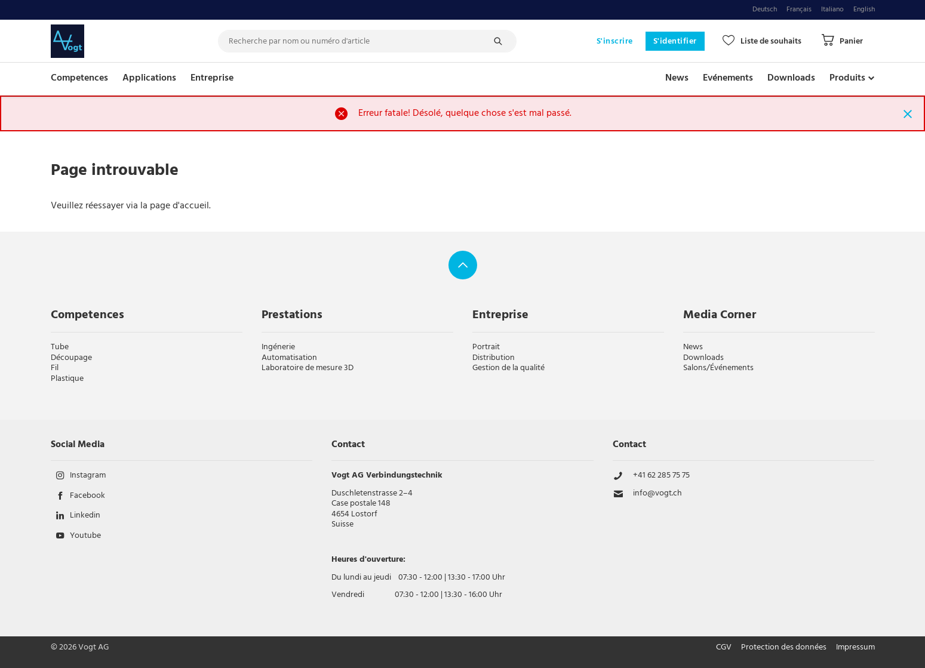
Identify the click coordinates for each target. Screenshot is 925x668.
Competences (79, 78)
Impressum (855, 647)
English (864, 10)
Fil (55, 368)
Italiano (832, 10)
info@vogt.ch (657, 493)
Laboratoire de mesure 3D (308, 368)
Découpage (71, 358)
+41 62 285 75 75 (661, 475)
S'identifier (675, 41)
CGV (724, 647)
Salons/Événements (718, 368)
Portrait (486, 347)
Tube (60, 347)
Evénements (728, 78)
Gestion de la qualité (508, 368)
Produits (847, 78)
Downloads (791, 78)
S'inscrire (615, 41)
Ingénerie (278, 347)
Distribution (493, 358)
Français (799, 10)
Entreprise (211, 78)
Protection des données (783, 647)
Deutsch (764, 10)
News (677, 78)
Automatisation (289, 358)
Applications (149, 78)
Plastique (67, 379)
